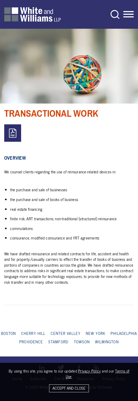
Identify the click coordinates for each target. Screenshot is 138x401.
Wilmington (107, 342)
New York (96, 333)
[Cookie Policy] (69, 382)
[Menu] (128, 14)
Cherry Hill (33, 333)
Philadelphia (124, 333)
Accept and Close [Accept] (69, 389)
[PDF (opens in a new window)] (12, 133)
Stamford (58, 342)
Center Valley (65, 333)
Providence (31, 342)
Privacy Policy (89, 372)
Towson (82, 342)
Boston (8, 333)
